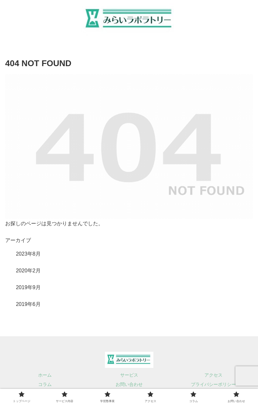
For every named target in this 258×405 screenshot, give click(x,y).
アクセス (213, 375)
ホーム (45, 375)
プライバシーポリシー (213, 384)
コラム (45, 384)
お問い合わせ (129, 384)
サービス (129, 375)
